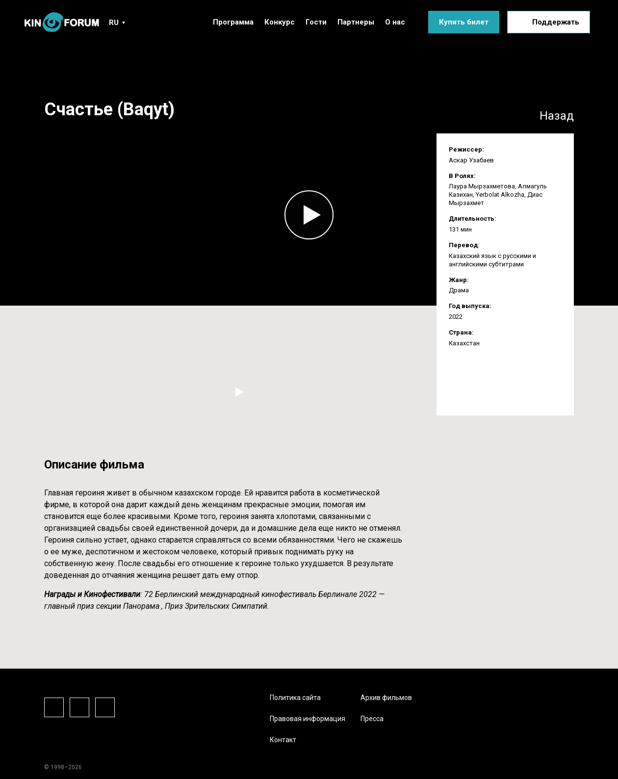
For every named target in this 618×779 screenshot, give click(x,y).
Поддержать (555, 22)
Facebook (54, 707)
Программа (233, 22)
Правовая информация (307, 719)
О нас (395, 22)
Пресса (372, 719)
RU (114, 22)
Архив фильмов (386, 697)
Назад (557, 116)
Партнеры (355, 22)
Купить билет (464, 22)
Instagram (79, 707)
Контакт (283, 740)
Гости (316, 22)
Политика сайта (295, 697)
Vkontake (105, 707)
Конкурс (279, 22)
